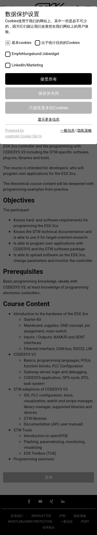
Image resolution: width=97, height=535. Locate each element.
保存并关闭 (48, 93)
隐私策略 (84, 130)
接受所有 (48, 79)
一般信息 (67, 130)
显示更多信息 (48, 119)
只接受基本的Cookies (48, 107)
